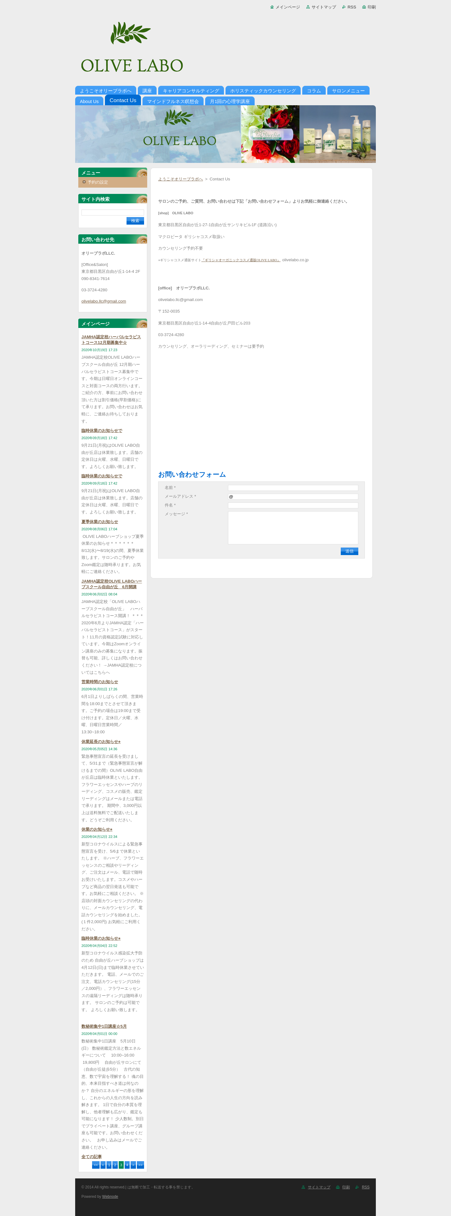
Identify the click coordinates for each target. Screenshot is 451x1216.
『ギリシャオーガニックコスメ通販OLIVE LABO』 (241, 260)
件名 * (170, 505)
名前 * (170, 487)
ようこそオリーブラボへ (180, 179)
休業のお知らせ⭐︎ (96, 829)
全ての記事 (91, 1156)
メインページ (288, 7)
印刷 (372, 7)
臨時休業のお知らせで (101, 430)
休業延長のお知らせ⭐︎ (101, 741)
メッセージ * (176, 514)
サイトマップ (324, 7)
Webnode (110, 1196)
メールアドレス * (180, 496)
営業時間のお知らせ (99, 681)
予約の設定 (98, 182)
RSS (352, 7)
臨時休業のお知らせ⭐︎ (101, 938)
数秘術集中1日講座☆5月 (104, 1026)
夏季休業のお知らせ (99, 521)
